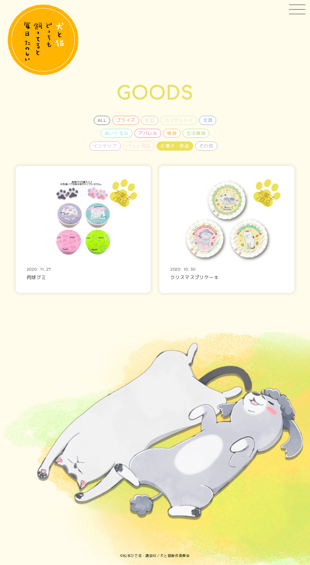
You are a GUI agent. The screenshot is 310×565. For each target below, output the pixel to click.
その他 (206, 146)
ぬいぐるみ (116, 133)
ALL (102, 120)
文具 (207, 120)
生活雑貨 (196, 133)
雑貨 (171, 133)
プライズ (125, 120)
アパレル (148, 133)
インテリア (105, 146)
